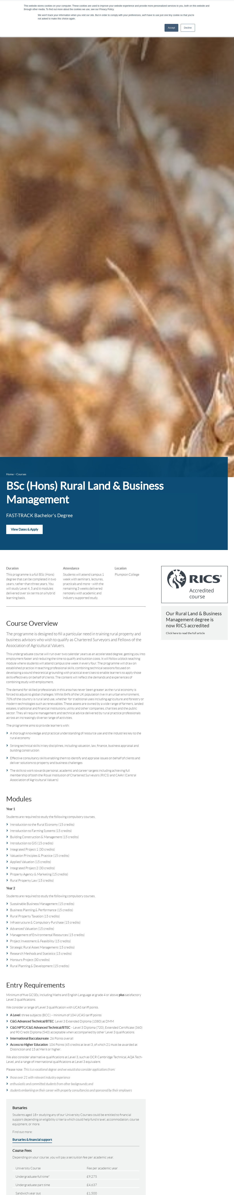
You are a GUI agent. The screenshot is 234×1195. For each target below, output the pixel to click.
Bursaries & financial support (32, 1139)
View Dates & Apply (24, 529)
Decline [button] (188, 27)
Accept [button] (171, 27)
